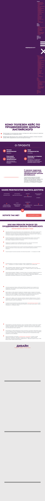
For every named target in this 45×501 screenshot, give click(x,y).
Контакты (39, 92)
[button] (40, 47)
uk (37, 93)
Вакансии (39, 91)
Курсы (38, 25)
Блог (38, 23)
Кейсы (38, 24)
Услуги (38, 1)
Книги (38, 90)
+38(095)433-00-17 (30, 47)
